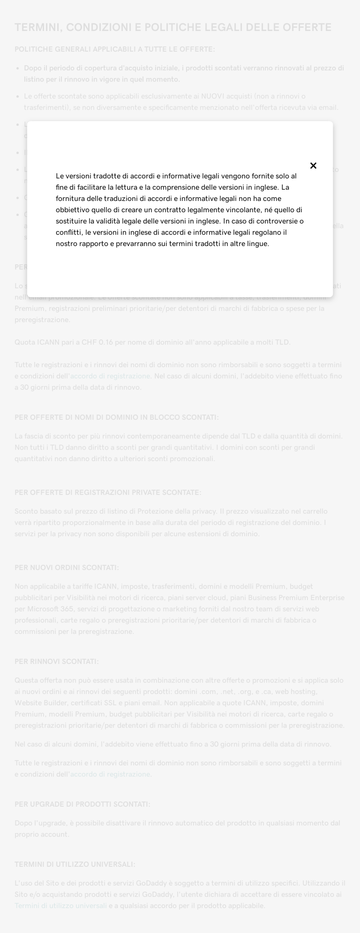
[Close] (312, 166)
